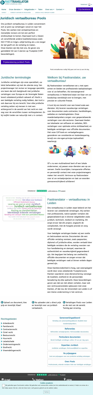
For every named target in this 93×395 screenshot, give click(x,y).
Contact (4, 12)
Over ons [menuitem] (48, 9)
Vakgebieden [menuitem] (29, 9)
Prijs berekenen (84, 9)
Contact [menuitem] (59, 9)
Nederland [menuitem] (85, 4)
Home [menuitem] (3, 9)
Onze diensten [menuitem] (15, 9)
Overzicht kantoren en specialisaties (20, 12)
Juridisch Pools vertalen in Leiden (44, 12)
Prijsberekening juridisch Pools (16, 62)
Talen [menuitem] (40, 9)
